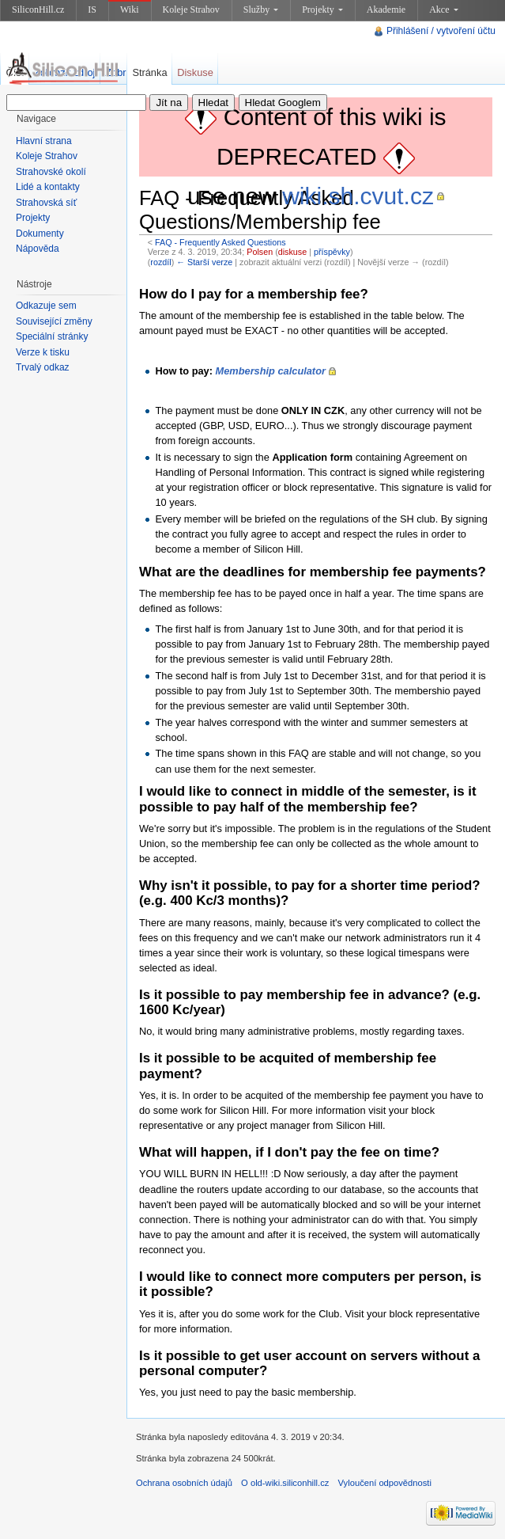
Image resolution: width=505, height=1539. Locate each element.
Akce (443, 9)
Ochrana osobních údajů (184, 1483)
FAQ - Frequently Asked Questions (220, 242)
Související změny (54, 321)
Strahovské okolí (51, 171)
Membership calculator (271, 371)
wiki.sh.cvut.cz (358, 196)
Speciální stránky (52, 336)
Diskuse (195, 72)
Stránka (149, 72)
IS (92, 9)
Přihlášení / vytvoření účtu (441, 30)
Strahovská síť (46, 202)
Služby (260, 9)
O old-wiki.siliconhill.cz (285, 1483)
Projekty (322, 9)
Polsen (260, 251)
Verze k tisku (43, 352)
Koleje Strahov (191, 9)
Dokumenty (40, 233)
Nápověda (37, 248)
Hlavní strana (44, 140)
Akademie (386, 9)
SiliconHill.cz (38, 9)
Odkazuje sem (46, 305)
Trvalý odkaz (43, 367)
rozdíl (160, 262)
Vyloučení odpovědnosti (385, 1483)
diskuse (292, 251)
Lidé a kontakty (48, 186)
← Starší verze (204, 262)
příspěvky (332, 251)
